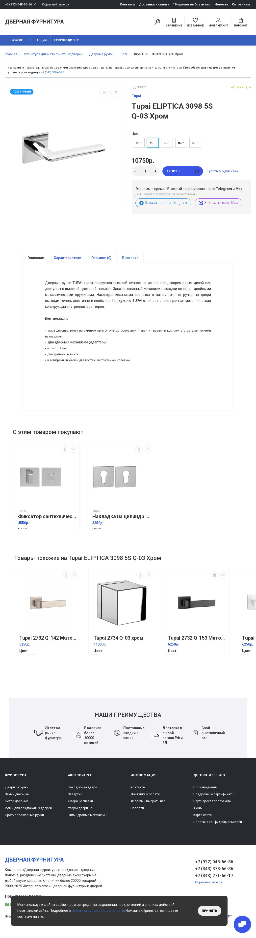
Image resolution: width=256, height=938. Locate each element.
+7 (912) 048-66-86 (18, 4)
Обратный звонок (55, 4)
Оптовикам (241, 4)
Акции (42, 40)
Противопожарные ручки (24, 815)
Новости (221, 4)
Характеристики (67, 258)
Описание (35, 258)
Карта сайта (202, 815)
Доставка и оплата (154, 4)
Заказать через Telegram (163, 203)
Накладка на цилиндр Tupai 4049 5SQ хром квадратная (121, 516)
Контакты (127, 4)
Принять (209, 911)
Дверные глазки (80, 801)
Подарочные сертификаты (213, 794)
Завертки (75, 794)
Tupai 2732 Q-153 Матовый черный (197, 638)
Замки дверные (17, 794)
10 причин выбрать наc (192, 4)
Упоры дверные (80, 808)
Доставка (130, 258)
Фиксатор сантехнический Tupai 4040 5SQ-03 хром (47, 516)
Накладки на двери (82, 787)
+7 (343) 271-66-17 (214, 875)
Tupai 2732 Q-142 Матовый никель (48, 638)
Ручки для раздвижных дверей (28, 808)
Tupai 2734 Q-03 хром (118, 638)
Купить (182, 171)
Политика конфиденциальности (217, 822)
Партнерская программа (212, 801)
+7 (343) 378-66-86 (52, 72)
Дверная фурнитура (34, 22)
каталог (13, 40)
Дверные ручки (16, 787)
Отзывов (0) (101, 258)
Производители (66, 40)
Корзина (240, 22)
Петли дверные (16, 801)
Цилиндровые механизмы (87, 815)
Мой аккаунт (218, 22)
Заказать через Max (218, 203)
